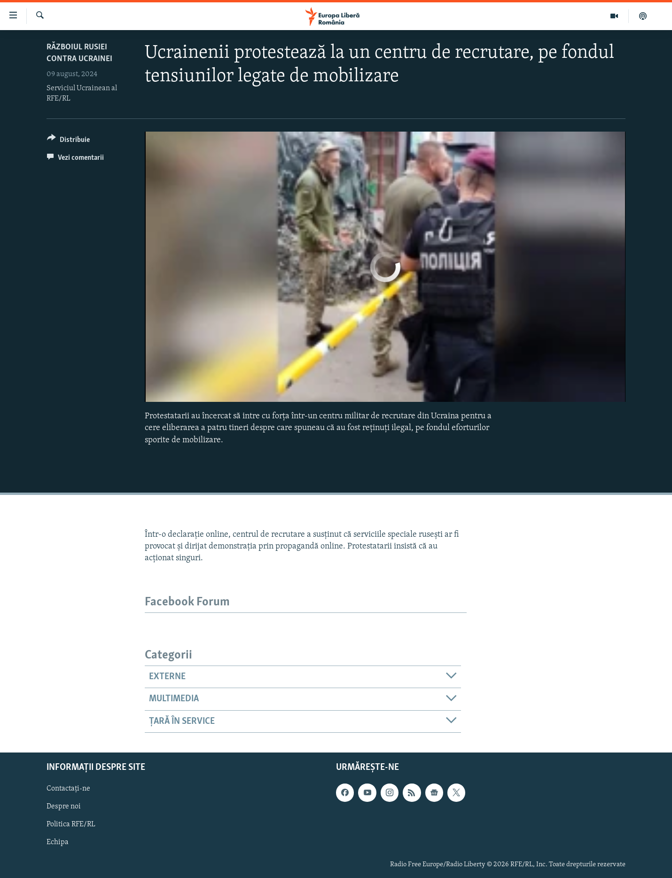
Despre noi (64, 807)
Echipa (58, 843)
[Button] (68, 141)
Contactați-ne (68, 789)
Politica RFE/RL (71, 825)
